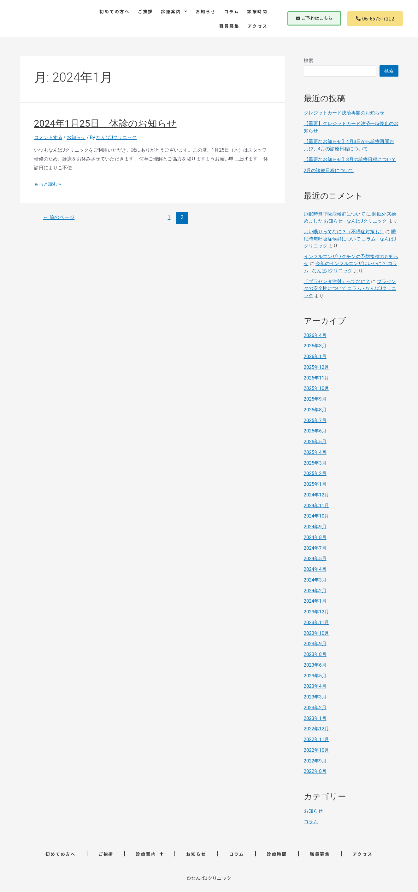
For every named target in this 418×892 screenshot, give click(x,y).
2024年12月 (316, 495)
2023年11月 (316, 622)
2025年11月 (316, 378)
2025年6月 (315, 431)
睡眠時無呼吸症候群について (334, 214)
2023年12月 (316, 612)
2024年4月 (315, 569)
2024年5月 (315, 558)
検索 (308, 60)
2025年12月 (316, 367)
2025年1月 (315, 484)
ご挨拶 (145, 11)
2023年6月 (315, 665)
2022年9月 (315, 761)
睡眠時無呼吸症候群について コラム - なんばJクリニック (350, 239)
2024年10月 (316, 516)
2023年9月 (315, 643)
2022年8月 (315, 771)
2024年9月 (315, 527)
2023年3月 (315, 697)
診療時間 (257, 11)
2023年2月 (315, 707)
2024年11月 (316, 505)
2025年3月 (315, 463)
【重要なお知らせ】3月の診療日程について (350, 159)
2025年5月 (315, 441)
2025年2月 (315, 473)
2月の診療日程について (329, 170)
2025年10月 (316, 388)
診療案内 (174, 11)
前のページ (58, 217)
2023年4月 (315, 686)
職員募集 (229, 26)
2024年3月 (315, 580)
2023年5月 (315, 676)
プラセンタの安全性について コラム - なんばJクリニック (350, 288)
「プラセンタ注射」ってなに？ (337, 281)
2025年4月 (315, 452)
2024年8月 (315, 537)
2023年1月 (315, 718)
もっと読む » (47, 184)
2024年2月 (315, 591)
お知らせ (206, 11)
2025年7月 (315, 420)
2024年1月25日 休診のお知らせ (105, 123)
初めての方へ (114, 11)
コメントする (48, 137)
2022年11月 (316, 739)
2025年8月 (315, 410)
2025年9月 (315, 399)
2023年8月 (315, 654)
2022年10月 (316, 750)
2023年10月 (316, 633)
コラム (231, 11)
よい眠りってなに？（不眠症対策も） (344, 232)
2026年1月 (315, 356)
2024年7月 (315, 548)
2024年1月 (315, 601)
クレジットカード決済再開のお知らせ (344, 113)
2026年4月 (315, 335)
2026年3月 (315, 346)
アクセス (258, 26)
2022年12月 (316, 729)
